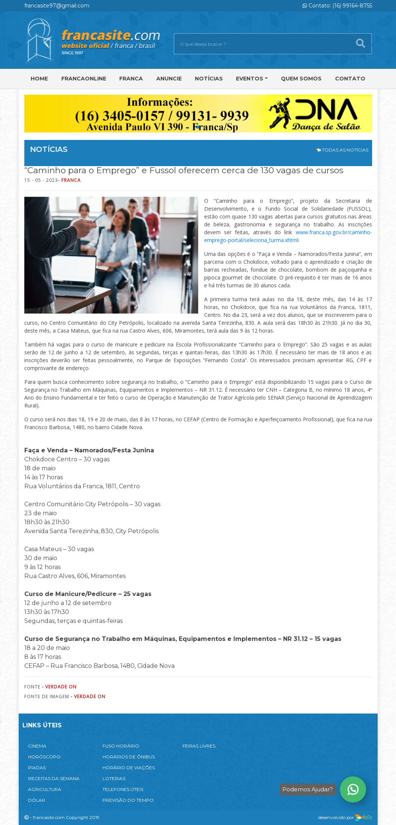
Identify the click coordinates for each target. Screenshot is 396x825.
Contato (350, 78)
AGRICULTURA (44, 789)
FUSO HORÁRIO (120, 746)
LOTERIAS (113, 778)
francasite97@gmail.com (56, 5)
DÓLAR (36, 800)
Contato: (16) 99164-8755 (337, 5)
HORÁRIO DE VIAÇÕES (128, 767)
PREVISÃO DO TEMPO (128, 800)
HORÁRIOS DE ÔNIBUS (128, 757)
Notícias (209, 78)
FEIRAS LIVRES (198, 746)
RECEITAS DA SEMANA (54, 778)
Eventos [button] (249, 78)
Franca (131, 78)
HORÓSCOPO (44, 757)
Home (39, 78)
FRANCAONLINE (83, 78)
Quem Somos (301, 78)
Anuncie (169, 78)
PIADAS (37, 767)
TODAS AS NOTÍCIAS (342, 150)
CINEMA (37, 746)
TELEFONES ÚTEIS (122, 789)
